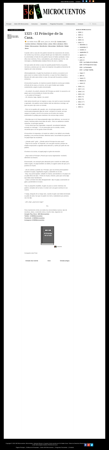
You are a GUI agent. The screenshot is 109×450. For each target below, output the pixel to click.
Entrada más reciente (32, 260)
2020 (79, 40)
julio (81, 57)
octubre (82, 50)
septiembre (83, 52)
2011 (79, 104)
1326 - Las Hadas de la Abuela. (88, 62)
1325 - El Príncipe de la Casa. (88, 64)
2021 (79, 37)
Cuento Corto (61, 41)
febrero (82, 80)
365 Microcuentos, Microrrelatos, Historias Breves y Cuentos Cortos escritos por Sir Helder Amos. (42, 443)
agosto (82, 55)
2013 (79, 99)
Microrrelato (52, 46)
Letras (50, 44)
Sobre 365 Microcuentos (67, 1)
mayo (81, 73)
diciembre (83, 44)
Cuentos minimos (30, 44)
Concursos (34, 24)
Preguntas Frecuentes (56, 24)
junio (81, 60)
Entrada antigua (64, 260)
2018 (79, 86)
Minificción (60, 46)
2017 (79, 89)
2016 (79, 91)
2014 (79, 96)
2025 (79, 35)
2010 (79, 107)
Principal (8, 24)
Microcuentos (34, 46)
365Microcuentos (36, 216)
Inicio (49, 260)
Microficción (43, 46)
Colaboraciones (70, 24)
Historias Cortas (42, 44)
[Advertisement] (13, 87)
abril (81, 75)
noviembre (83, 47)
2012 (79, 102)
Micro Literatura (58, 44)
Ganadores (43, 24)
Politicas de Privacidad (32, 447)
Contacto (78, 1)
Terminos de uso (52, 445)
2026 (79, 32)
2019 (79, 42)
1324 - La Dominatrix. (85, 67)
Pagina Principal (20, 447)
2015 (79, 94)
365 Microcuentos (43, 214)
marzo (82, 78)
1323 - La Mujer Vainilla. (86, 70)
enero (81, 83)
